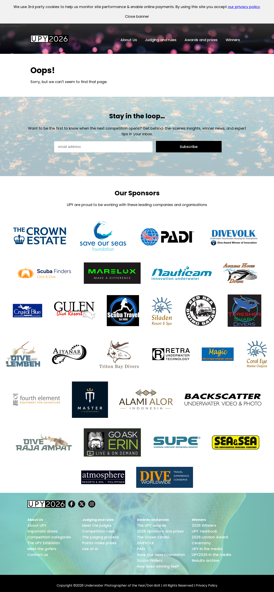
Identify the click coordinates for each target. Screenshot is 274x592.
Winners (233, 39)
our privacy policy (244, 6)
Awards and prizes (201, 39)
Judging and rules (160, 39)
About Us (128, 39)
